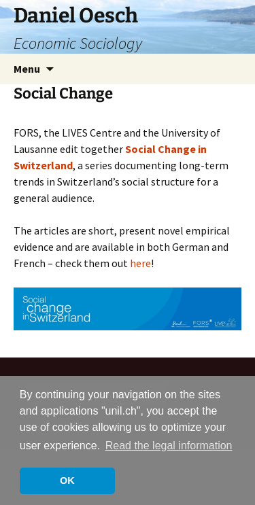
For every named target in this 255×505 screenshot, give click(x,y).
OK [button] (67, 480)
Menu (27, 68)
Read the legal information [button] (169, 445)
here (140, 263)
